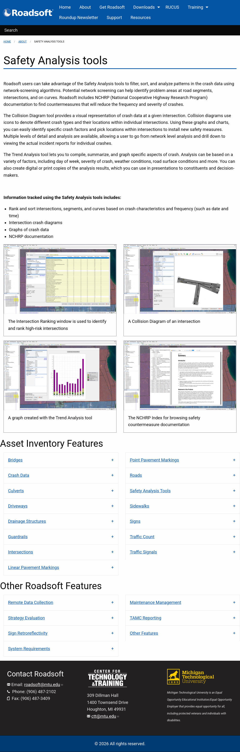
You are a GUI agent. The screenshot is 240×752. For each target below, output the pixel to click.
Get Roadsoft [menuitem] (112, 7)
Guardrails (17, 536)
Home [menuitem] (65, 7)
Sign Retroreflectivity (27, 633)
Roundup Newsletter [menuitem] (78, 17)
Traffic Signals (143, 552)
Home (7, 41)
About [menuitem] (85, 7)
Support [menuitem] (114, 17)
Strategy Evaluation (26, 617)
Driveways (17, 506)
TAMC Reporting (145, 617)
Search (11, 30)
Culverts (16, 490)
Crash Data (18, 475)
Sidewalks (139, 506)
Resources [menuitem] (141, 17)
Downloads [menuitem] (144, 7)
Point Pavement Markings (154, 460)
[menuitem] (28, 12)
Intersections (20, 552)
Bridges (15, 460)
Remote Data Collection (30, 602)
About (22, 41)
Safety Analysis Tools (150, 490)
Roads (136, 475)
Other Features (144, 633)
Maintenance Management (155, 602)
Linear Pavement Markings (33, 567)
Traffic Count (142, 536)
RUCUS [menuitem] (172, 7)
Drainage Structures (27, 521)
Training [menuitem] (195, 7)
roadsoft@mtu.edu (43, 684)
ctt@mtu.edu (105, 716)
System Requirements (29, 648)
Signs (135, 521)
